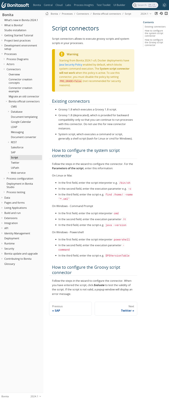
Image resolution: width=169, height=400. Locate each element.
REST (14, 142)
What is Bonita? (13, 25)
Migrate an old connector (24, 96)
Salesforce (17, 147)
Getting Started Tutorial (18, 35)
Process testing (16, 192)
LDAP (14, 127)
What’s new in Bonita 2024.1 (21, 20)
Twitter (15, 162)
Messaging (17, 132)
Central (48, 5)
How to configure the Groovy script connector (154, 42)
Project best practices (17, 40)
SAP (13, 152)
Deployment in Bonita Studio (20, 185)
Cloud (59, 5)
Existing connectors (155, 26)
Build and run (12, 213)
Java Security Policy (70, 64)
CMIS (14, 106)
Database (16, 111)
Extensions (10, 218)
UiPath (15, 168)
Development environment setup (20, 47)
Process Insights (84, 5)
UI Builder (119, 5)
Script (14, 157)
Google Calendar (21, 122)
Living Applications (15, 208)
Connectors (14, 69)
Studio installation (15, 30)
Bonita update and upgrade (21, 253)
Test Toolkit (104, 5)
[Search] (145, 5)
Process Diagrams (18, 59)
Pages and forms (14, 202)
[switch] (164, 5)
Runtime (9, 243)
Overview (14, 74)
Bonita (37, 5)
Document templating (24, 117)
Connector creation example (20, 89)
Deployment (11, 238)
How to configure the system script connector (154, 33)
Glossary (9, 264)
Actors (10, 64)
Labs (68, 5)
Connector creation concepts (20, 81)
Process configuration (20, 178)
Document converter (23, 137)
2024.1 (144, 13)
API (6, 228)
